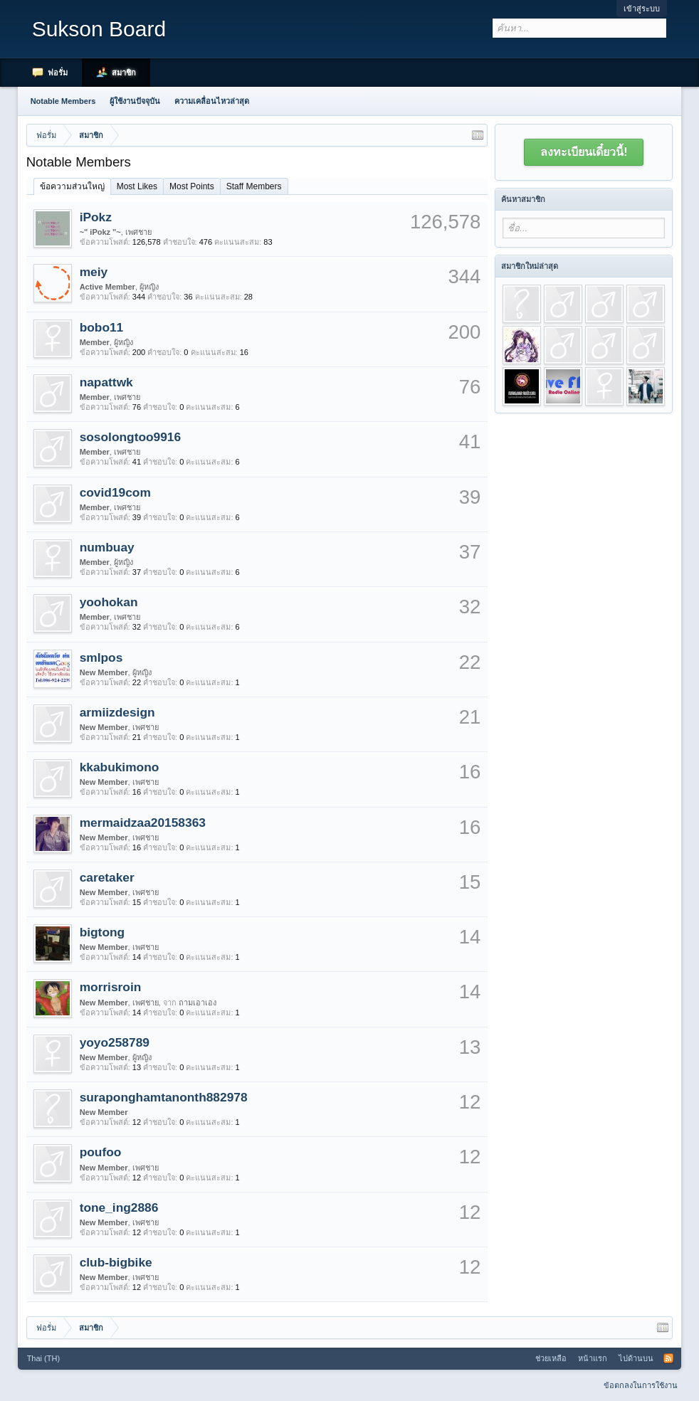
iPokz (96, 217)
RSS (668, 1358)
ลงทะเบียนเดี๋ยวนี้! (583, 152)
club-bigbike (116, 1262)
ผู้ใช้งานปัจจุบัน (135, 101)
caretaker (107, 877)
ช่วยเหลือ (551, 1358)
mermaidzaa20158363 (143, 822)
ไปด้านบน (636, 1358)
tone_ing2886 (119, 1207)
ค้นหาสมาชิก (523, 199)
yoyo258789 (114, 1042)
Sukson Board (99, 29)
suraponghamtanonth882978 (164, 1097)
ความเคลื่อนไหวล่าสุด (211, 101)
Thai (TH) (43, 1358)
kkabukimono (119, 767)
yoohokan (109, 602)
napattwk (106, 382)
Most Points (191, 186)
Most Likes (137, 186)
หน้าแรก (592, 1358)
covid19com (115, 492)
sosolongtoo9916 (131, 437)
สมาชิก (124, 72)
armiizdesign (117, 712)
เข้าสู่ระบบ (642, 8)
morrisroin (111, 987)
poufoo (101, 1152)
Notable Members (63, 101)
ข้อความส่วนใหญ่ (72, 186)
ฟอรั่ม (58, 72)
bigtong (102, 932)
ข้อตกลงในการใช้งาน (641, 1385)
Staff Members (254, 186)
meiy (94, 272)
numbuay (107, 547)
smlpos (101, 657)
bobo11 (102, 327)
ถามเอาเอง (197, 1002)
